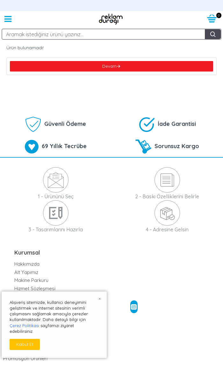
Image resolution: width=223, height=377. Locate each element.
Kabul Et (24, 344)
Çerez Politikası (24, 325)
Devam (109, 66)
